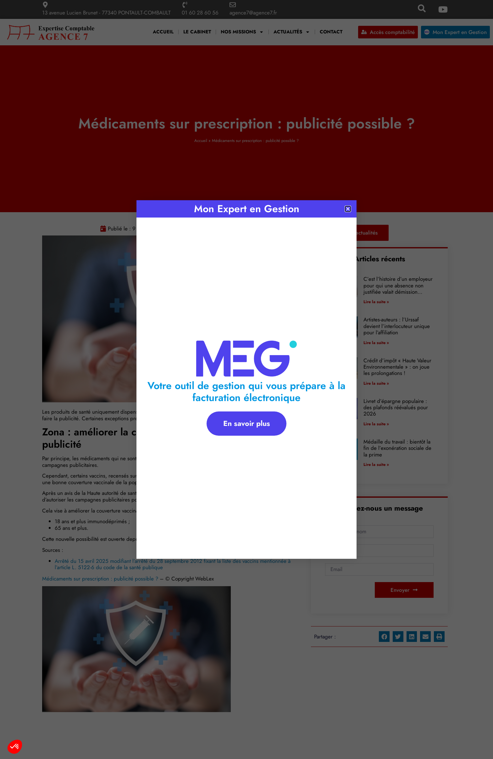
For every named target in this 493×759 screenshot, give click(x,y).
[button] (14, 746)
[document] (246, 379)
